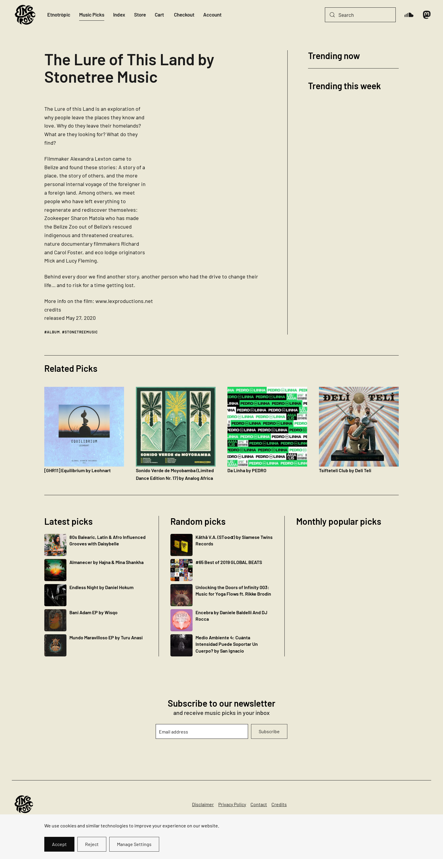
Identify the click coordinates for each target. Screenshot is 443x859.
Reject (92, 844)
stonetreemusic (81, 332)
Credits (279, 804)
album (53, 332)
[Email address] (202, 731)
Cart (159, 14)
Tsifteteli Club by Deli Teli (345, 470)
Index (119, 14)
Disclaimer (203, 804)
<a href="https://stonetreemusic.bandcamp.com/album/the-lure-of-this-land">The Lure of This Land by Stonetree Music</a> (215, 175)
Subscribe (269, 731)
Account (212, 14)
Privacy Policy (232, 804)
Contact (258, 804)
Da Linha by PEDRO (246, 470)
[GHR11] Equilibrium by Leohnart (77, 470)
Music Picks (91, 14)
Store (140, 14)
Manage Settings (134, 844)
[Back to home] (25, 15)
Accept (59, 844)
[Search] (360, 14)
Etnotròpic (58, 14)
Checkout (184, 14)
